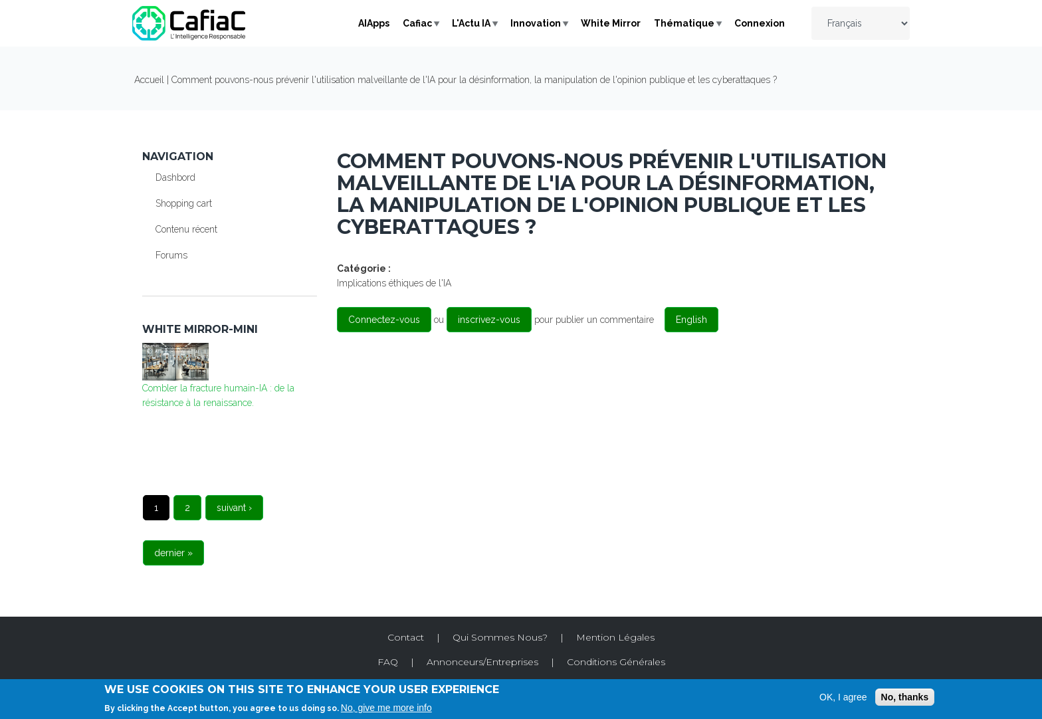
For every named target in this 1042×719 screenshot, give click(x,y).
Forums (171, 255)
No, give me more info (386, 707)
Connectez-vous (384, 319)
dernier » (173, 553)
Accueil (149, 79)
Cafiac (417, 23)
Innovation (535, 23)
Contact (405, 637)
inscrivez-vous (489, 319)
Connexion (759, 23)
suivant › (234, 507)
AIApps (373, 23)
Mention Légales (615, 637)
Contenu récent (186, 229)
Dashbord (175, 177)
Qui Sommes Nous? (500, 637)
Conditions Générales (616, 662)
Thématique (684, 23)
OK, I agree (843, 697)
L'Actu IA (471, 23)
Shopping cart (184, 203)
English (691, 319)
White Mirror (611, 23)
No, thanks (905, 697)
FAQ (387, 662)
